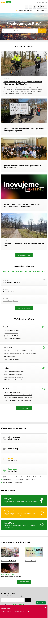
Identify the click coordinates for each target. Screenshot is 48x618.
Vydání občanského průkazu (11, 330)
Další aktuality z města (24, 255)
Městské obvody (7, 482)
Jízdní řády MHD (19, 482)
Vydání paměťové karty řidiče (12, 392)
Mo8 (34, 271)
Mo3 (13, 271)
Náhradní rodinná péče (10, 356)
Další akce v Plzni (24, 581)
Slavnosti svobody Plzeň (8, 561)
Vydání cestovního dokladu (11, 336)
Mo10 (43, 271)
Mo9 (38, 271)
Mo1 (4, 271)
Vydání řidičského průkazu (11, 333)
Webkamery (26, 7)
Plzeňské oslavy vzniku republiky (11, 577)
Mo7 (30, 271)
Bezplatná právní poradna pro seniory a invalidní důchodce (20, 353)
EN (34, 6)
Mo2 (9, 271)
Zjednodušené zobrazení (25, 10)
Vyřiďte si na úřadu (8, 477)
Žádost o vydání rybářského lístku (13, 338)
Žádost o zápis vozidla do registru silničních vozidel (18, 397)
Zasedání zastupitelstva (10, 292)
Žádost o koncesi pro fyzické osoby (13, 374)
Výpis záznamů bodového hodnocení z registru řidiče (18, 395)
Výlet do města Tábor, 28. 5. (11, 282)
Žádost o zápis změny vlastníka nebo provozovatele (17, 400)
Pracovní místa (7, 479)
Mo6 (26, 271)
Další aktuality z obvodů (24, 308)
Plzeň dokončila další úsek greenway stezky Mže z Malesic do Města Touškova (22, 82)
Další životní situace (24, 408)
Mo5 (21, 271)
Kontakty (30, 7)
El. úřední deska (37, 477)
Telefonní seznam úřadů (23, 477)
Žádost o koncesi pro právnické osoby (14, 371)
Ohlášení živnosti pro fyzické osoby (13, 380)
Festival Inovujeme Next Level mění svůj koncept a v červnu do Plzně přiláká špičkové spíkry (22, 206)
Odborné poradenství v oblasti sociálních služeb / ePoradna (20, 351)
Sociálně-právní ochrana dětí (11, 359)
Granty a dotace (18, 479)
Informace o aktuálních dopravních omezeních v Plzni (15, 611)
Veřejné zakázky (30, 479)
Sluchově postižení (42, 10)
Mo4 (17, 271)
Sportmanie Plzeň (30, 561)
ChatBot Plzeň (41, 603)
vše (24, 274)
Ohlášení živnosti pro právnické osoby (14, 377)
